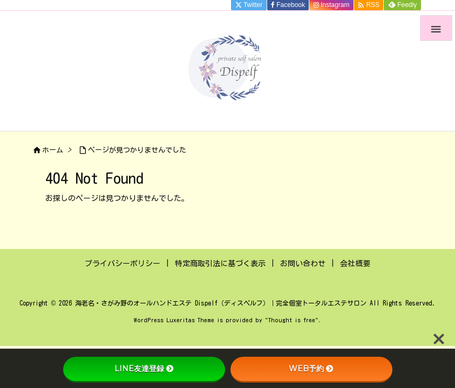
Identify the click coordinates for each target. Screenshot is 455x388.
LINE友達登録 (144, 368)
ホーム (52, 150)
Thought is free (291, 320)
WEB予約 (311, 368)
